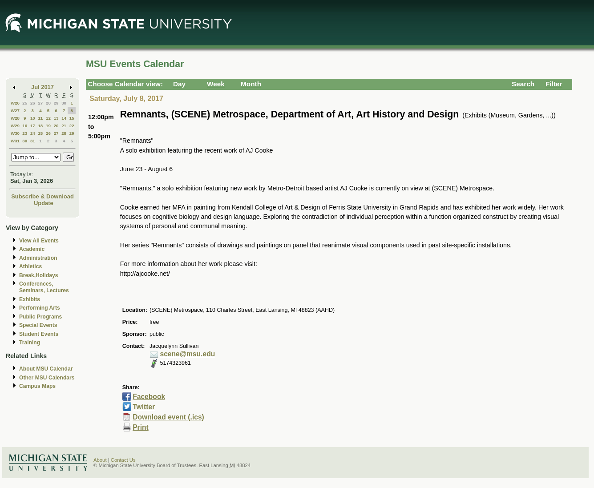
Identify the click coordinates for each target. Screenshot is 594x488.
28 (48, 103)
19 (48, 125)
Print (141, 427)
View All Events (39, 241)
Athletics (30, 266)
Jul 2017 (42, 87)
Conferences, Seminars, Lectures (44, 287)
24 (32, 133)
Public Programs (40, 317)
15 (71, 118)
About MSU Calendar (46, 369)
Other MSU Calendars (47, 378)
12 (48, 118)
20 (56, 125)
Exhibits (29, 299)
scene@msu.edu (187, 354)
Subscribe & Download (42, 196)
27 (40, 103)
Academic (31, 249)
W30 (15, 133)
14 (63, 118)
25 (24, 103)
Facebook (149, 396)
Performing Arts (39, 308)
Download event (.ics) (168, 417)
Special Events (38, 325)
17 (32, 125)
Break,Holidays (38, 275)
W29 (15, 125)
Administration (38, 258)
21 (63, 125)
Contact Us (123, 460)
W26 (15, 103)
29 (56, 103)
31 (32, 140)
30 (63, 103)
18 (40, 125)
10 (32, 118)
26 (32, 103)
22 (71, 125)
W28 (15, 118)
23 (24, 133)
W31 (15, 140)
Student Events (38, 334)
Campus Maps (37, 386)
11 (40, 118)
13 (56, 118)
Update (43, 203)
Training (29, 342)
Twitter (144, 407)
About (100, 460)
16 (24, 125)
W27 (15, 110)
